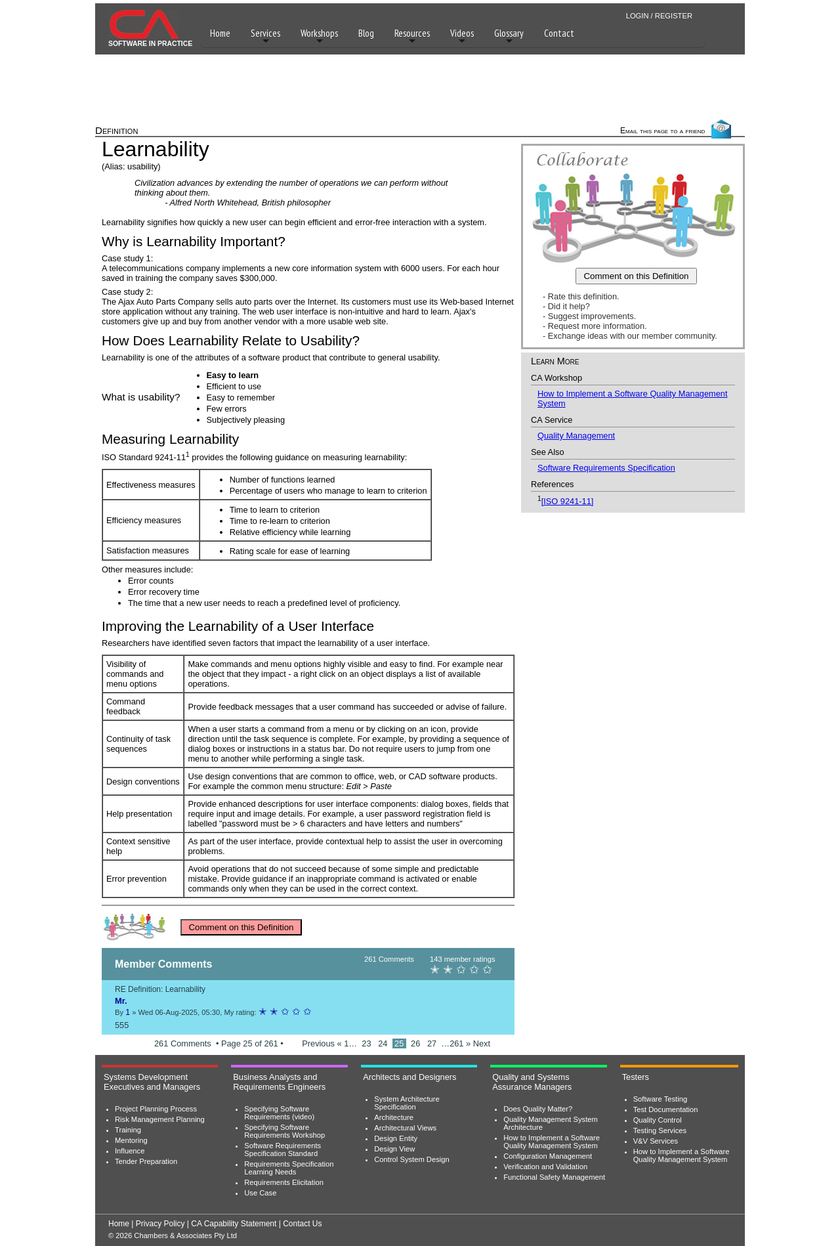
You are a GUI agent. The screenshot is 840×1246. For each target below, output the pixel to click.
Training (128, 1130)
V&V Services (655, 1141)
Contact (559, 33)
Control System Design (411, 1159)
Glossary (509, 36)
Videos (462, 36)
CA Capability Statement (233, 1223)
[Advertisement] (420, 86)
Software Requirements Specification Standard (282, 1149)
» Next (478, 1043)
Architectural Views (405, 1128)
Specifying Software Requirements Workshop (284, 1131)
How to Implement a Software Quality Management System (551, 1141)
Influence (129, 1151)
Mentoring (131, 1140)
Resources (412, 36)
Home (220, 33)
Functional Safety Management (554, 1177)
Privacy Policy (160, 1223)
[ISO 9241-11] (567, 501)
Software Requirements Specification (606, 468)
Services (265, 36)
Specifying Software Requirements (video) (279, 1113)
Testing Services (659, 1130)
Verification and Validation (545, 1167)
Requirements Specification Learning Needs (288, 1168)
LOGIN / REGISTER (659, 16)
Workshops (319, 36)
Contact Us (302, 1223)
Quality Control (657, 1120)
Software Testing (660, 1099)
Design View (394, 1149)
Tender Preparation (146, 1161)
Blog (366, 33)
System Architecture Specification (406, 1103)
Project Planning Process (156, 1109)
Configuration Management (547, 1156)
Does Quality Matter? (537, 1109)
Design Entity (395, 1138)
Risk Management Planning (160, 1119)
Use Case (260, 1193)
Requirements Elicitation (284, 1182)
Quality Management (576, 435)
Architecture (393, 1117)
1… (351, 1043)
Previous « (322, 1043)
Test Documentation (665, 1109)
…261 (453, 1043)
